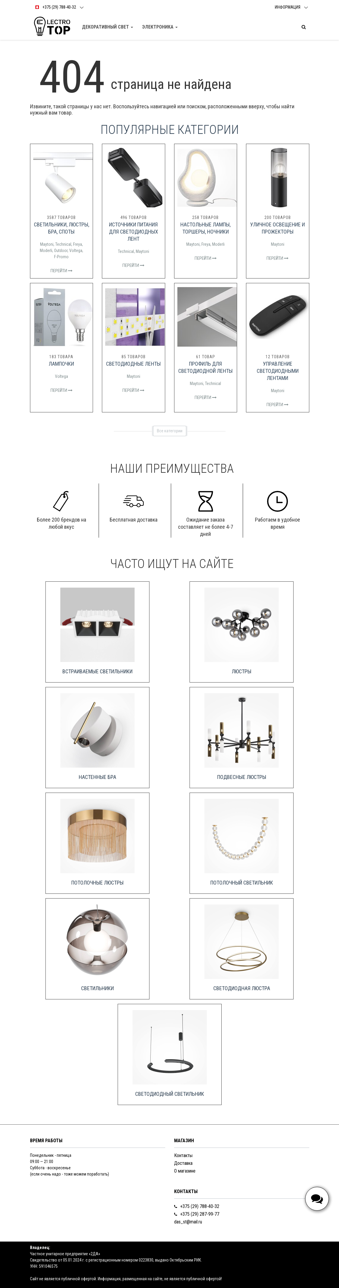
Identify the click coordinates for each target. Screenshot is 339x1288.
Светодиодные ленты (133, 364)
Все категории (169, 430)
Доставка (183, 1163)
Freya (77, 244)
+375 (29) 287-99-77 (196, 1214)
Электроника (160, 27)
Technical (63, 244)
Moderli (46, 250)
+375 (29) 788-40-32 (196, 1206)
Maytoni (46, 244)
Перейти (61, 270)
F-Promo (61, 256)
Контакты (183, 1155)
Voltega (75, 250)
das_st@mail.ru (188, 1222)
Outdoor (60, 250)
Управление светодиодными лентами (278, 371)
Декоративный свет (107, 27)
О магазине (184, 1171)
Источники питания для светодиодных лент (133, 231)
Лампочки (61, 364)
